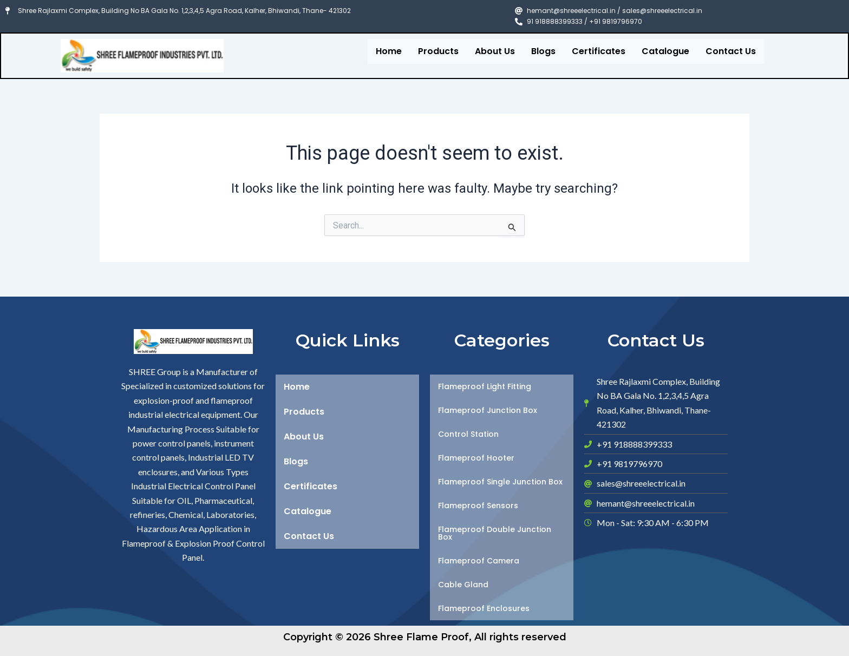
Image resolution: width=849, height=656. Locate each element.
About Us (495, 51)
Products (438, 51)
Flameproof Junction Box (487, 410)
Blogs (543, 51)
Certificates (598, 51)
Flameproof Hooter (476, 457)
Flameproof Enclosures (484, 608)
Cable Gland (463, 584)
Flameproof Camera (478, 560)
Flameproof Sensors (478, 505)
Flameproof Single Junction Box (500, 481)
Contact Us (731, 51)
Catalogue (665, 51)
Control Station (468, 434)
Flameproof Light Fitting (484, 386)
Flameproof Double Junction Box (494, 533)
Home (389, 51)
